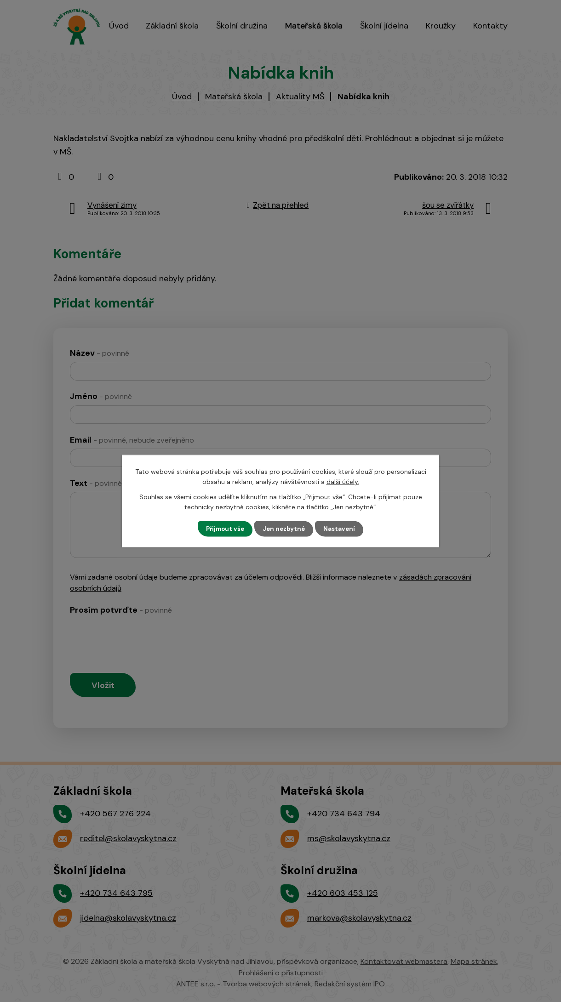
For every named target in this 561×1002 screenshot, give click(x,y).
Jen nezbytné (285, 528)
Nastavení (342, 528)
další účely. (342, 481)
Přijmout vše (223, 528)
